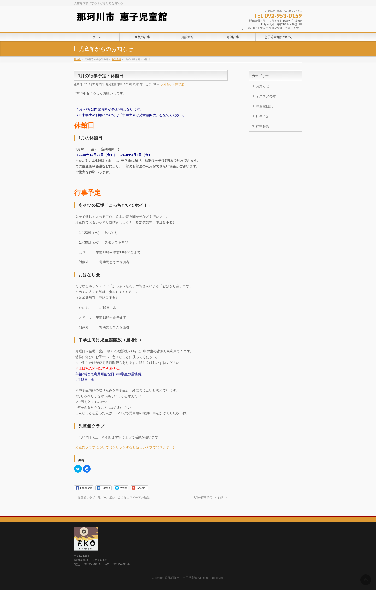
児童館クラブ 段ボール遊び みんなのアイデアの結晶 (112, 497)
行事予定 (178, 84)
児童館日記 (264, 106)
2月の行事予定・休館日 (211, 497)
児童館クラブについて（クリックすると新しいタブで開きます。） (125, 447)
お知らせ (166, 84)
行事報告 (262, 126)
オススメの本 (266, 96)
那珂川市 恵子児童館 (182, 577)
